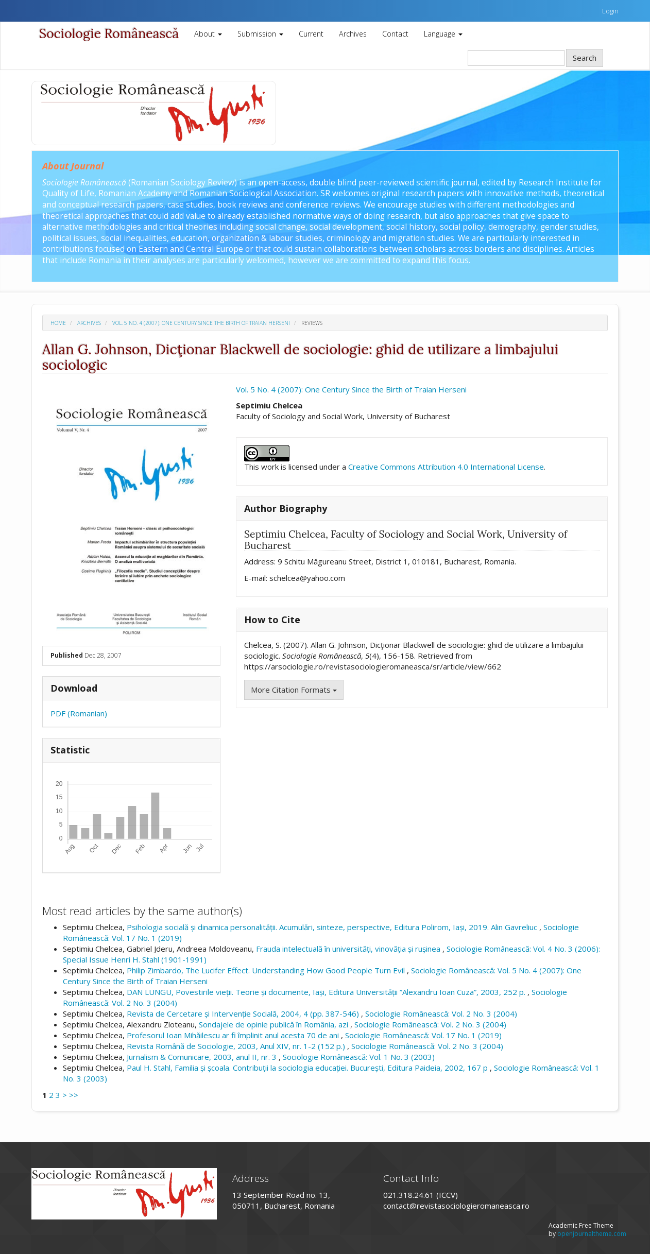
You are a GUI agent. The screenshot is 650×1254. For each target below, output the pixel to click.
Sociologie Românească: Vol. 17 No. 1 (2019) (423, 1035)
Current (311, 34)
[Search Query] (516, 58)
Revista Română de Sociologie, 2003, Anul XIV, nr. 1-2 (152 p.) (237, 1046)
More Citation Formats (294, 689)
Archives (353, 34)
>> (73, 1095)
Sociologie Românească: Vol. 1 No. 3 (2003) (359, 1057)
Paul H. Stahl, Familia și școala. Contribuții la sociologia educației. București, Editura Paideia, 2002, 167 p (308, 1067)
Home (58, 323)
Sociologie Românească (109, 33)
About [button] (208, 34)
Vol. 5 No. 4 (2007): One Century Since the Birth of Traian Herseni (201, 323)
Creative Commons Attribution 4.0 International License (446, 466)
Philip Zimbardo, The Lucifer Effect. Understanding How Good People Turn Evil (267, 970)
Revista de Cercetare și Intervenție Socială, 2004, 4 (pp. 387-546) (244, 1013)
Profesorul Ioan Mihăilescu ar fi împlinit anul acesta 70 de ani (234, 1035)
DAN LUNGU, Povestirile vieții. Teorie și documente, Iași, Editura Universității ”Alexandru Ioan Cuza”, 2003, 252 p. (327, 992)
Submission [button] (260, 34)
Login (610, 10)
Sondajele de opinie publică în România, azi (274, 1024)
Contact (395, 34)
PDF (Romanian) (78, 713)
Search (584, 58)
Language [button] (443, 34)
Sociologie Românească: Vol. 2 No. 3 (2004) (441, 1013)
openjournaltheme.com (591, 1233)
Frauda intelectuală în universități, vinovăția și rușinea (349, 948)
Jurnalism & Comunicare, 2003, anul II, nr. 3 (203, 1057)
